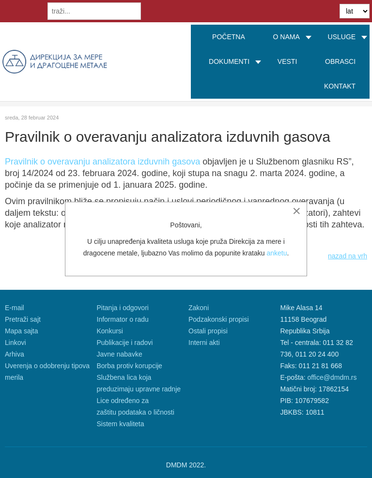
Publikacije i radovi (125, 342)
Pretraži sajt (23, 319)
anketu (276, 253)
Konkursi (110, 331)
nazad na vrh (347, 256)
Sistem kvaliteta (120, 424)
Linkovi (15, 342)
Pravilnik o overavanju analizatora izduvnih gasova (102, 161)
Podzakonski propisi (218, 319)
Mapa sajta (21, 331)
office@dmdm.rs (332, 377)
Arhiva (14, 354)
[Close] (296, 211)
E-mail (14, 308)
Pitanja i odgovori (123, 308)
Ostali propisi (208, 331)
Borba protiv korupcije (129, 366)
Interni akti (204, 342)
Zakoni (198, 308)
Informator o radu (123, 319)
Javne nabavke (119, 354)
